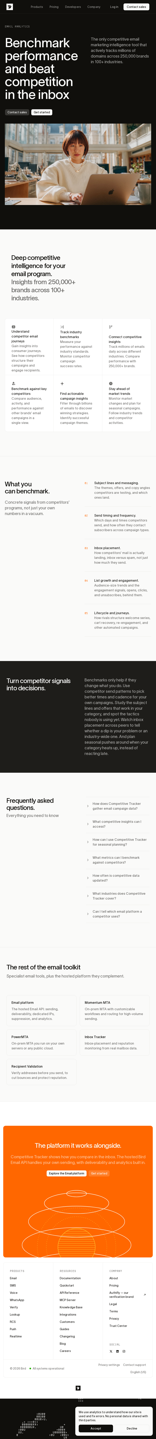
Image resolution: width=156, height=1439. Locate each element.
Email (13, 1278)
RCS (13, 1321)
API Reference (70, 1292)
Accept (96, 1428)
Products (37, 6)
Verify (14, 1307)
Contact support (134, 1364)
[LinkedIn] (117, 1351)
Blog (63, 1343)
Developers (73, 6)
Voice (14, 1292)
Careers (65, 1351)
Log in (114, 6)
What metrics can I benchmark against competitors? (112, 860)
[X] (111, 1351)
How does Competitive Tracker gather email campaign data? (113, 806)
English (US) (138, 1372)
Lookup (15, 1314)
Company (93, 6)
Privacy (114, 1318)
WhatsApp (17, 1300)
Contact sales (136, 6)
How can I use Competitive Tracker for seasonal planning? (116, 842)
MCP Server (68, 1300)
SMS (13, 1285)
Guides (64, 1329)
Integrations (68, 1314)
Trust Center (118, 1326)
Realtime (16, 1336)
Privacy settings (109, 1364)
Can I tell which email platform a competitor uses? (114, 914)
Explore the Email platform (66, 1173)
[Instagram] (124, 1351)
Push (13, 1329)
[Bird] (9, 7)
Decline (132, 1428)
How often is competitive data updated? (112, 878)
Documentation (70, 1278)
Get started (42, 112)
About (113, 1278)
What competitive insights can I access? (113, 824)
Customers (67, 1321)
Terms (113, 1311)
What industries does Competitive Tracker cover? (116, 896)
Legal (113, 1304)
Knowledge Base (71, 1307)
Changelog (67, 1336)
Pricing (54, 6)
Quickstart (67, 1285)
